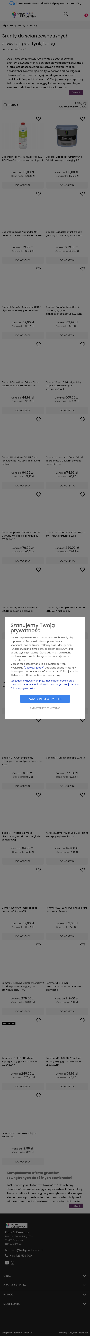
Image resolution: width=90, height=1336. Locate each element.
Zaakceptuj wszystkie (45, 699)
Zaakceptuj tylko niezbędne (45, 708)
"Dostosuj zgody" (34, 667)
